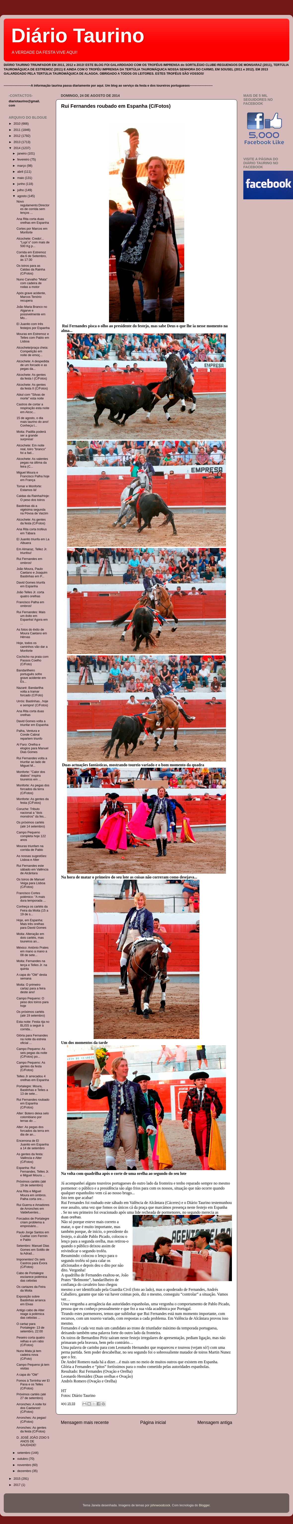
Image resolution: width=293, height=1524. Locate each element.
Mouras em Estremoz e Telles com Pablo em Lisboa (32, 337)
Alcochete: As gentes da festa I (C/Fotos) (31, 376)
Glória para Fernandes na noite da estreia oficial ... (32, 1039)
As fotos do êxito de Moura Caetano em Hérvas (31, 633)
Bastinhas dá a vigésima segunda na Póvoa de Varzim (32, 509)
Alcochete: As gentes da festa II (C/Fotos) (32, 386)
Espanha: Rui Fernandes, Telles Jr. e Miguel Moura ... (32, 1171)
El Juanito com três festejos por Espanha (32, 325)
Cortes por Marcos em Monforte (31, 230)
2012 (17, 136)
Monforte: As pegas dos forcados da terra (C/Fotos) (32, 789)
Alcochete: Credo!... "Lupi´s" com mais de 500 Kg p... (32, 242)
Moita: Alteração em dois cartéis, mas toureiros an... (30, 937)
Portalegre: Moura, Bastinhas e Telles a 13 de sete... (32, 1090)
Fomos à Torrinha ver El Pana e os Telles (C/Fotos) (32, 1384)
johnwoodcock (160, 1505)
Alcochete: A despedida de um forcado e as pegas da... (32, 365)
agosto (22, 196)
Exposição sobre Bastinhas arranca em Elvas (30, 1300)
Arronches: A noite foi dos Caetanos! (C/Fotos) (31, 1408)
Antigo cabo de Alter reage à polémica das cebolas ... (30, 1313)
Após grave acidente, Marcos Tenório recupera (31, 296)
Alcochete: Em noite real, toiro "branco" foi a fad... (31, 449)
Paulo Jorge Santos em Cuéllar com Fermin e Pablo (32, 1236)
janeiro (22, 153)
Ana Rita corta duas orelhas (30, 713)
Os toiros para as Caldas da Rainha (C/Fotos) (30, 269)
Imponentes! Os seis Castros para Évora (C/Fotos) (31, 1263)
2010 (17, 123)
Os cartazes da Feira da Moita (30, 1288)
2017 (17, 1485)
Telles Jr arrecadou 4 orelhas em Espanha (32, 1078)
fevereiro (24, 159)
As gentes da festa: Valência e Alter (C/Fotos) (29, 1157)
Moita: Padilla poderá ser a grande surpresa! (31, 435)
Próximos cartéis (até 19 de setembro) (31, 1183)
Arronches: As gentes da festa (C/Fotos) (31, 1429)
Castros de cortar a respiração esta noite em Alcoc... (32, 408)
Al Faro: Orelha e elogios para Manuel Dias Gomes (32, 748)
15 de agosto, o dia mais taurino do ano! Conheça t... (32, 421)
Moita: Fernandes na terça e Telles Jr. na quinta (31, 964)
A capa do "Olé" (27, 1374)
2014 (17, 148)
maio (21, 178)
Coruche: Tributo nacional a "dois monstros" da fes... (31, 812)
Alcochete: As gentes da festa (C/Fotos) (31, 521)
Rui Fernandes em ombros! (29, 560)
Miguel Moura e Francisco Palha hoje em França (32, 476)
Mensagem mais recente (85, 1422)
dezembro (24, 1471)
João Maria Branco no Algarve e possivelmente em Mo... (31, 312)
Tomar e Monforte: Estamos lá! (29, 488)
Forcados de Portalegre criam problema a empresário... (32, 1222)
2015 (17, 1478)
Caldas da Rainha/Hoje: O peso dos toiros (32, 497)
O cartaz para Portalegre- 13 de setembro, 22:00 (30, 1327)
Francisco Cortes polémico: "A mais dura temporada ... (31, 896)
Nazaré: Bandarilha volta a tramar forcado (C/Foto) (29, 691)
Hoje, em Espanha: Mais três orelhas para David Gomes (31, 924)
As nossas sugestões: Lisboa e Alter (31, 858)
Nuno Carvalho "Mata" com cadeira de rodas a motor (31, 283)
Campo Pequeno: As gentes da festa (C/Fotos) (30, 1066)
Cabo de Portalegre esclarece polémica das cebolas (31, 1276)
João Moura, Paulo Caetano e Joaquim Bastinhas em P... (31, 572)
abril (20, 171)
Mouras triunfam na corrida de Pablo (29, 848)
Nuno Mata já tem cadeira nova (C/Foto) (28, 1354)
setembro (24, 1453)
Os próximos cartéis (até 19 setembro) (30, 1013)
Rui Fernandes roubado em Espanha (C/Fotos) (116, 106)
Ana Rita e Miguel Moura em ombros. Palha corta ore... (31, 1195)
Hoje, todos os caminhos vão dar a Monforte (31, 646)
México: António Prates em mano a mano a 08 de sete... (32, 951)
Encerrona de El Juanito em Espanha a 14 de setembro (32, 1144)
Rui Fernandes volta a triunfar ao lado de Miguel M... (31, 762)
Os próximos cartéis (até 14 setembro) (30, 824)
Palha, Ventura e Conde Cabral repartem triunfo (29, 734)
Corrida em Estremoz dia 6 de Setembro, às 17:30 (31, 256)
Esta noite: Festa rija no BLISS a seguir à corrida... (32, 1025)
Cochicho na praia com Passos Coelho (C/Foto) (32, 660)
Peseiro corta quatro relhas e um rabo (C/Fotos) (30, 1341)
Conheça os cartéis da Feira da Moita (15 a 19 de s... (32, 910)
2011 (17, 130)
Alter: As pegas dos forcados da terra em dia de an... (32, 1130)
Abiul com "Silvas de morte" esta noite (30, 396)
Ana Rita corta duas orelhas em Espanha (32, 220)
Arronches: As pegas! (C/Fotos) (31, 1419)
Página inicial (153, 1422)
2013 (17, 142)
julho (21, 190)
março (22, 165)
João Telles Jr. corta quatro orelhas (30, 594)
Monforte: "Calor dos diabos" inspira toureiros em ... (30, 775)
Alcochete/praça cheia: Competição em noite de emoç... (32, 351)
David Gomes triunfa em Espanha (30, 584)
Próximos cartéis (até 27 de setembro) (31, 1396)
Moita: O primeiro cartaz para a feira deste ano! (30, 988)
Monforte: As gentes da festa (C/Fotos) (32, 801)
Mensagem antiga (214, 1422)
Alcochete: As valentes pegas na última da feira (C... (32, 462)
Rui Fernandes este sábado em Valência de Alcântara (32, 869)
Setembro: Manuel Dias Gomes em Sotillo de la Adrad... (32, 1249)
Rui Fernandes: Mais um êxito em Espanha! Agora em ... (32, 617)
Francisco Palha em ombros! (30, 604)
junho (21, 184)
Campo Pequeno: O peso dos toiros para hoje (32, 1002)
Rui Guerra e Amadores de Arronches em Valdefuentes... (32, 1208)
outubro (23, 1459)
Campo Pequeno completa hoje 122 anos (31, 836)
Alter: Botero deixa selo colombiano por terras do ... (32, 1117)
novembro (24, 1465)
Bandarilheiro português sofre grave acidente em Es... (31, 676)
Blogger (204, 1505)
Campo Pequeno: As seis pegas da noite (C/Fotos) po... (31, 1052)
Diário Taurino (77, 35)
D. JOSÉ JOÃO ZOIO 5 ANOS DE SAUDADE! (32, 1441)
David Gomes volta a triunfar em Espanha (32, 723)
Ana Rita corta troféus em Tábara (31, 531)
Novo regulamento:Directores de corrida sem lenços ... (32, 207)
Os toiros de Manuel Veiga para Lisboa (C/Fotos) (30, 883)
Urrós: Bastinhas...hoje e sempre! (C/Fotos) (32, 703)
